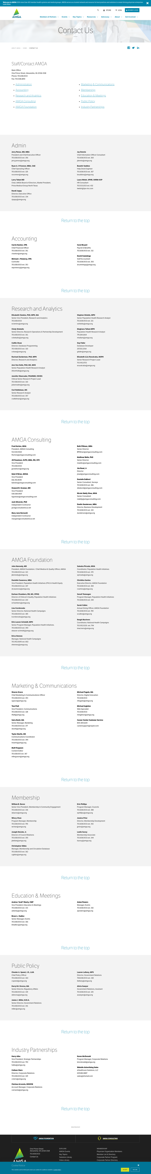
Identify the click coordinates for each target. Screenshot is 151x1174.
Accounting (21, 90)
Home (25, 48)
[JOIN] (118, 10)
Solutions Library (65, 1157)
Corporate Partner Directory (107, 1160)
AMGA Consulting (25, 101)
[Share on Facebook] (128, 48)
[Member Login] (132, 10)
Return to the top (75, 220)
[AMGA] (17, 13)
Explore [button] (62, 1149)
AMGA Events (64, 1151)
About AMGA (16, 48)
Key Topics (63, 1154)
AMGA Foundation (26, 107)
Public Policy (88, 101)
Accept (125, 1169)
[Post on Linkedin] (138, 48)
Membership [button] (102, 1149)
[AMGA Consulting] (107, 1139)
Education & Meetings (93, 95)
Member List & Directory (106, 1154)
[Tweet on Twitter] (133, 48)
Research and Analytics (28, 95)
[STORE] (107, 10)
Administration (23, 84)
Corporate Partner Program (107, 1157)
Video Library (64, 1160)
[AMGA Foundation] (44, 1139)
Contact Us (34, 1157)
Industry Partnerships (92, 107)
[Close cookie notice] (138, 1165)
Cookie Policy (57, 1170)
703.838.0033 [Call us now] (35, 1154)
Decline (135, 1169)
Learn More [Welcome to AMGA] (7, 4)
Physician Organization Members (109, 1151)
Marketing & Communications (97, 84)
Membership (88, 90)
